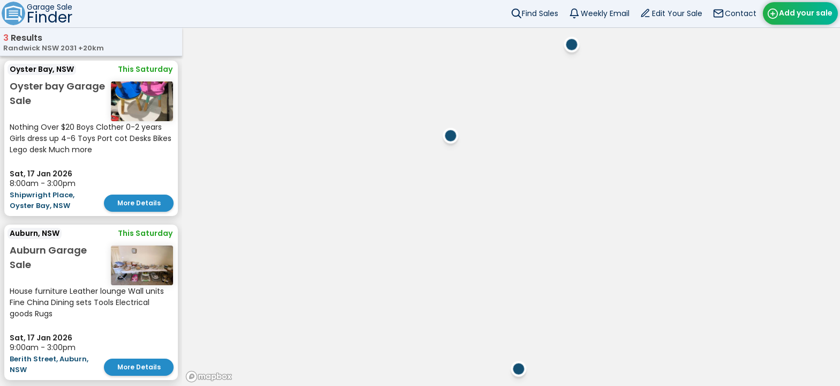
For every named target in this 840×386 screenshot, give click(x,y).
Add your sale (805, 13)
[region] (511, 206)
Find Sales (540, 13)
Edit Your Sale (677, 13)
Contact (740, 13)
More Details (139, 202)
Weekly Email (605, 13)
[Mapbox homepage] (208, 376)
